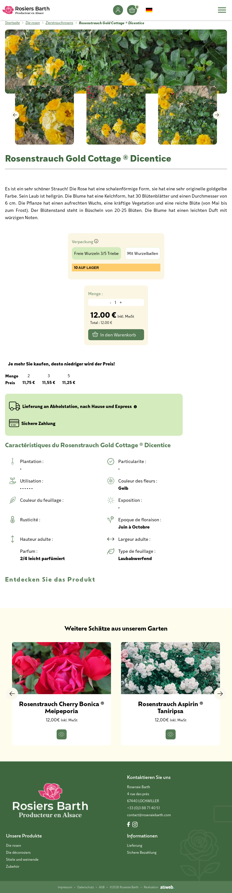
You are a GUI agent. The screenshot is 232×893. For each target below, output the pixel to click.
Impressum (65, 887)
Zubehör (12, 866)
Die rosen (33, 22)
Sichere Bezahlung (141, 852)
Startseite (12, 22)
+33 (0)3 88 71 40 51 (143, 807)
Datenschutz (85, 887)
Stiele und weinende (22, 859)
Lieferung (134, 845)
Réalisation (159, 887)
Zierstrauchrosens (59, 22)
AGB (101, 887)
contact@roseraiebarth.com (149, 814)
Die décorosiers (18, 852)
